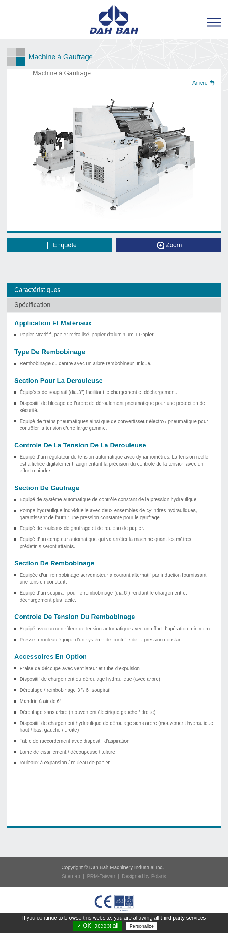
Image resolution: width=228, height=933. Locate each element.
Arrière (199, 83)
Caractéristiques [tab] (37, 289)
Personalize (141, 926)
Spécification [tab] (32, 304)
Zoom (169, 245)
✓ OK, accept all (97, 926)
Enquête (60, 245)
